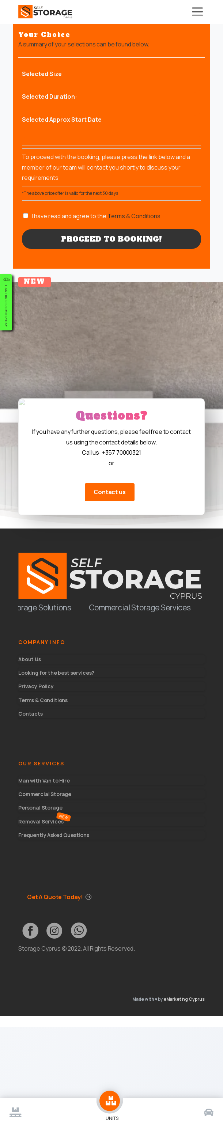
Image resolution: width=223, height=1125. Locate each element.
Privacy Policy (36, 686)
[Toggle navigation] (197, 11)
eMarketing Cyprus (184, 999)
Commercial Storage (44, 794)
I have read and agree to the (96, 216)
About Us (29, 659)
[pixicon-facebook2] (30, 930)
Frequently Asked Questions (53, 835)
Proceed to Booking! (111, 239)
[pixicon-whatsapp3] (79, 930)
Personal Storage (40, 807)
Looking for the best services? (56, 672)
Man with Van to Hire (44, 780)
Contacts (30, 713)
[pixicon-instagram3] (54, 930)
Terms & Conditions (133, 216)
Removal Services (40, 821)
